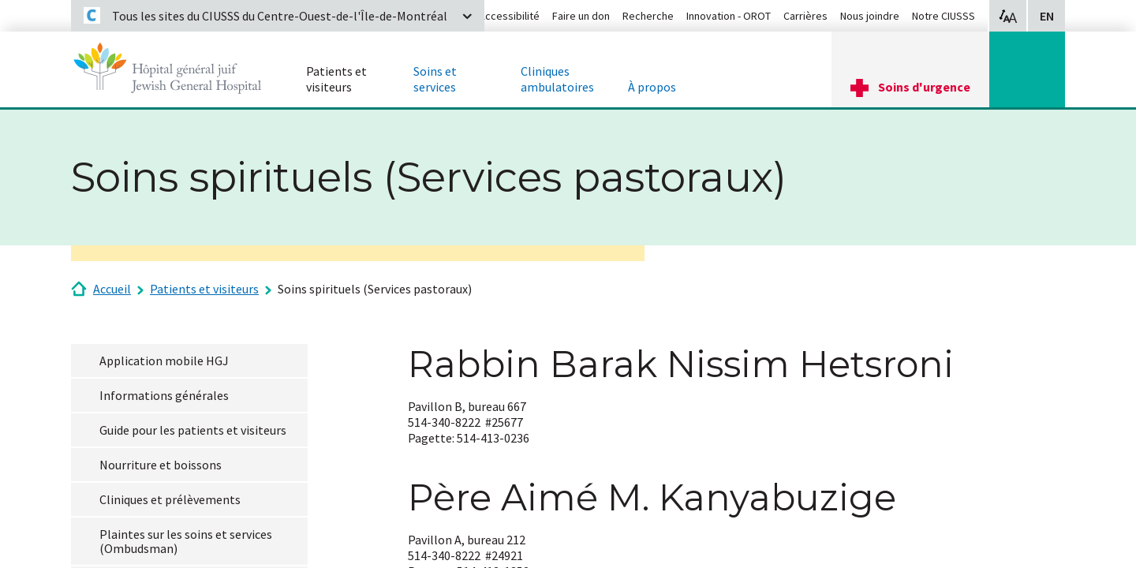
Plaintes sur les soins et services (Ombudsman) (185, 541)
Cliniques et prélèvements (170, 499)
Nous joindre (869, 16)
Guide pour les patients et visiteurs (192, 430)
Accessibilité (509, 16)
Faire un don (581, 16)
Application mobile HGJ (164, 360)
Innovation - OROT (728, 16)
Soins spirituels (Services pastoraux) (375, 289)
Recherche (648, 16)
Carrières (805, 16)
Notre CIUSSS (943, 16)
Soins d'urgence (924, 87)
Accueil (112, 289)
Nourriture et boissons (160, 465)
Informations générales (164, 395)
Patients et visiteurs (204, 289)
